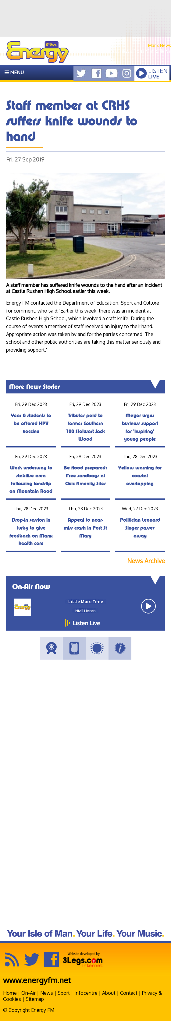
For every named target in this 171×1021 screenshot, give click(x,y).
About (109, 993)
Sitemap (35, 999)
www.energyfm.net (37, 980)
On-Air (28, 993)
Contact (128, 993)
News (46, 993)
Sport (64, 993)
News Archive (146, 561)
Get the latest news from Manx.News (130, 51)
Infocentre (86, 993)
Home (10, 993)
